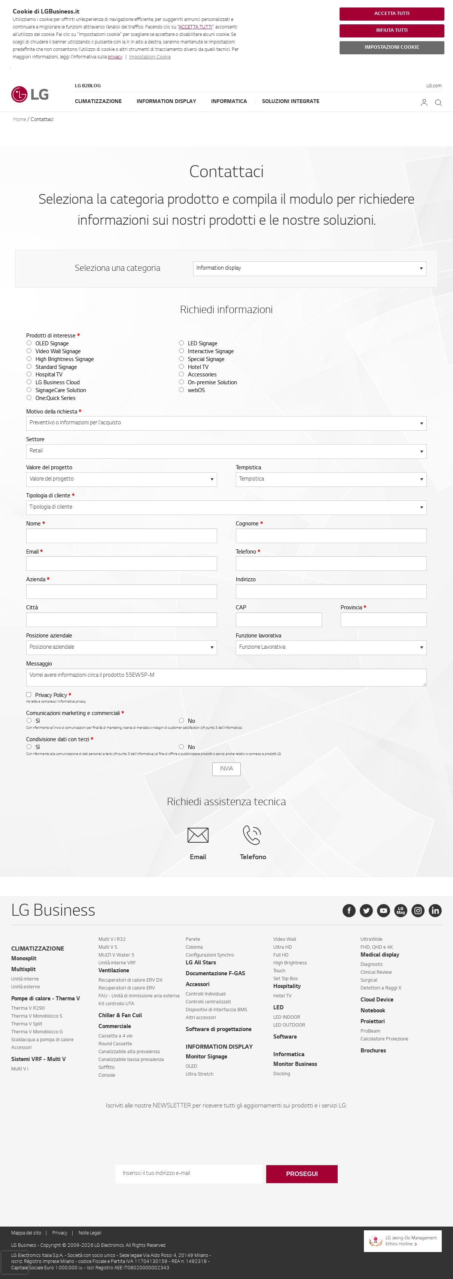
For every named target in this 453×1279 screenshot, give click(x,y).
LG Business (24, 1245)
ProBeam (370, 1031)
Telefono (248, 552)
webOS (196, 391)
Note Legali (90, 1233)
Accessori (21, 1048)
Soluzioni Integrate (290, 101)
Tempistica (248, 468)
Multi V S (107, 947)
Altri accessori (201, 1018)
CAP (241, 608)
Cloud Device (377, 1000)
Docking (281, 1074)
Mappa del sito (26, 1233)
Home (19, 119)
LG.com (434, 86)
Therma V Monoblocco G (37, 1032)
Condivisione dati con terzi (59, 740)
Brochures (373, 1051)
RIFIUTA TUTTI (392, 30)
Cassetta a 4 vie (115, 1036)
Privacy (59, 1233)
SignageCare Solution (61, 391)
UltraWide (372, 939)
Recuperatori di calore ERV (126, 988)
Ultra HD (282, 947)
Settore (35, 440)
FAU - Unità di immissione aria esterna (139, 996)
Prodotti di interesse (53, 336)
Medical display (380, 955)
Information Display (166, 101)
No (191, 722)
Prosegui (301, 1174)
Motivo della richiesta (53, 412)
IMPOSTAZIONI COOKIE (392, 47)
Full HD (281, 955)
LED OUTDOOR (289, 1025)
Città (32, 608)
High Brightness (290, 963)
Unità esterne (25, 987)
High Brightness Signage (65, 360)
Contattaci (42, 119)
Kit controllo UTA (116, 1004)
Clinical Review (376, 972)
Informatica (229, 101)
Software (285, 1037)
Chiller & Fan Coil (120, 1016)
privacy (115, 57)
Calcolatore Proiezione (384, 1039)
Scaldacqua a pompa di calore (42, 1040)
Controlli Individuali (206, 994)
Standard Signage (56, 368)
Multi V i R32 (112, 939)
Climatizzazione (98, 101)
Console (106, 1075)
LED (278, 1008)
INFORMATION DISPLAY (219, 1047)
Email (34, 552)
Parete (193, 939)
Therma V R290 (28, 1008)
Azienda (37, 580)
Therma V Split (26, 1024)
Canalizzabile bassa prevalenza (131, 1060)
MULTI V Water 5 (116, 955)
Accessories (202, 375)
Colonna (194, 947)
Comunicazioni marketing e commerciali (75, 714)
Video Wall (284, 939)
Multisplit (23, 970)
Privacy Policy (53, 696)
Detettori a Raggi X (381, 988)
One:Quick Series (56, 399)
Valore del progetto (49, 468)
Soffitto (106, 1067)
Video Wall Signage (58, 352)
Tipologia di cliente (50, 496)
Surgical (369, 980)
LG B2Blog (88, 86)
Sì (38, 722)
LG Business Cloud (58, 383)
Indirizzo (246, 580)
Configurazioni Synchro (210, 955)
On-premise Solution (212, 383)
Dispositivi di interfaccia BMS (216, 1010)
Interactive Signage (211, 352)
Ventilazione (113, 971)
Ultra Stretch (199, 1074)
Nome (35, 524)
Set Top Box (285, 979)
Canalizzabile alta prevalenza (129, 1052)
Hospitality (287, 987)
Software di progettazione (219, 1030)
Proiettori (373, 1022)
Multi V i (19, 1069)
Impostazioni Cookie (150, 57)
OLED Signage (52, 344)
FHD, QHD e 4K (377, 947)
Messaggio (39, 664)
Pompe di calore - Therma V (45, 999)
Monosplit (23, 959)
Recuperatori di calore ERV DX (130, 980)
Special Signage (206, 360)
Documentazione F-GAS (215, 974)
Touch (279, 971)
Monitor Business (295, 1065)
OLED (191, 1066)
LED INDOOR (286, 1017)
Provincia (353, 608)
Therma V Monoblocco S (36, 1016)
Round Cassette (115, 1044)
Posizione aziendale (49, 636)
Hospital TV (49, 375)
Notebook (373, 1011)
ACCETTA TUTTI (195, 27)
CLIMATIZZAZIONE (37, 949)
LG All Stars (201, 963)
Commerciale (114, 1027)
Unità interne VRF (117, 963)
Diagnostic (372, 964)
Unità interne (25, 979)
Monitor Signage (206, 1057)
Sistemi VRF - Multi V (38, 1060)
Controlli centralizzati (208, 1002)
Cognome (249, 524)
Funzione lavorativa (258, 636)
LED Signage (203, 344)
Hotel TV (198, 368)
